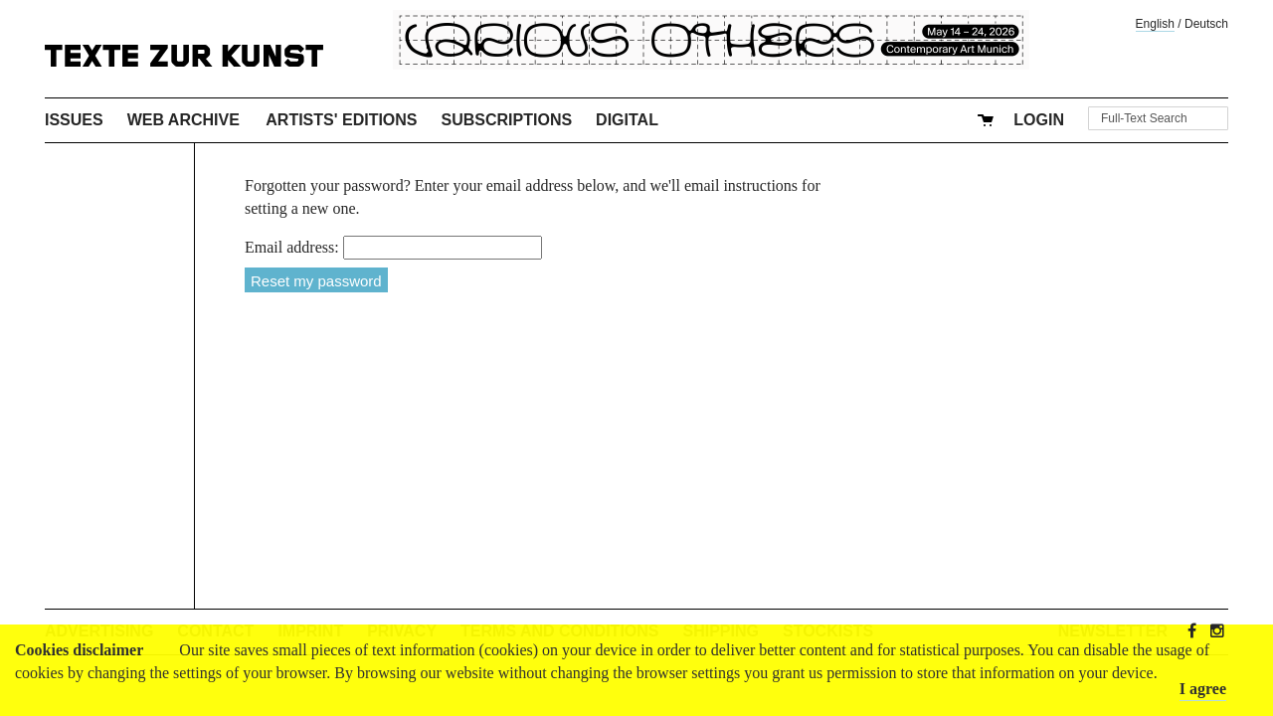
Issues (74, 119)
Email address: (292, 247)
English (1155, 24)
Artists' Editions (341, 119)
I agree (1203, 688)
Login (1038, 119)
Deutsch (1206, 24)
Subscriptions (507, 119)
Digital (627, 119)
